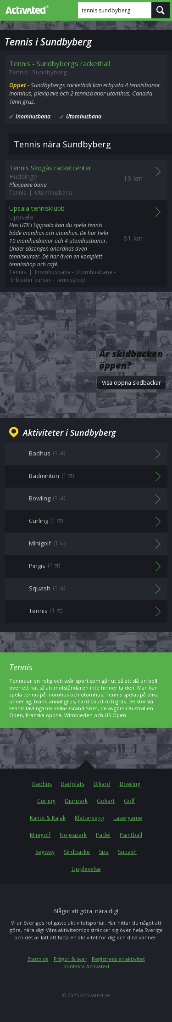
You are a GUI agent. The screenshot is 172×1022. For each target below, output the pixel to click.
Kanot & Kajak (48, 818)
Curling (46, 801)
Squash (127, 852)
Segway (45, 852)
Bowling (130, 784)
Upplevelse (86, 869)
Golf (129, 801)
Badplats (72, 784)
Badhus (42, 784)
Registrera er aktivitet (118, 958)
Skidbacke (77, 852)
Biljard (102, 784)
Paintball (131, 835)
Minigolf (40, 835)
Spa (104, 852)
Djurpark (76, 801)
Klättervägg (89, 818)
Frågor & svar (70, 958)
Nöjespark (73, 835)
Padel (103, 835)
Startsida (38, 958)
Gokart (106, 801)
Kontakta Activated (86, 966)
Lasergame (127, 818)
